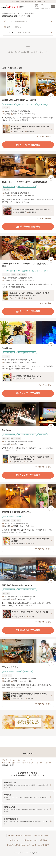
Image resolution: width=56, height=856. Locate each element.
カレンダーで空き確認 (28, 144)
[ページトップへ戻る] (28, 752)
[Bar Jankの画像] (28, 414)
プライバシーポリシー (40, 835)
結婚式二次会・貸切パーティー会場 (14, 763)
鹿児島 (31, 763)
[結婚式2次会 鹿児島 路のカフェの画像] (28, 496)
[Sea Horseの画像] (28, 333)
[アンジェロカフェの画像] (28, 651)
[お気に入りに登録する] (51, 96)
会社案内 (11, 835)
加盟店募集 (43, 840)
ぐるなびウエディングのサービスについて (21, 845)
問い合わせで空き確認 (28, 226)
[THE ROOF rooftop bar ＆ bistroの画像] (28, 569)
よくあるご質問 (43, 845)
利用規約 (19, 835)
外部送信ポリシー (15, 840)
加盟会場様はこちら (30, 840)
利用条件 (27, 835)
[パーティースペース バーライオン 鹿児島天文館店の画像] (28, 248)
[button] (28, 784)
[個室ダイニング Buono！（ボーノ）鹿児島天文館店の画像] (28, 166)
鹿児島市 (39, 763)
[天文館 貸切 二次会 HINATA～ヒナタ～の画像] (28, 84)
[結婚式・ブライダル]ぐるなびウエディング (17, 760)
